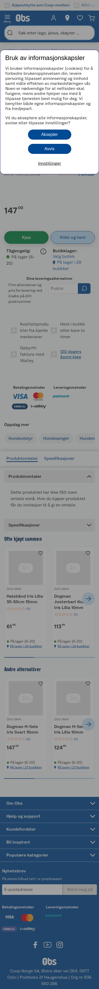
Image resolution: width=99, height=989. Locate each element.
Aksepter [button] (49, 134)
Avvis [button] (50, 148)
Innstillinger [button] (49, 163)
